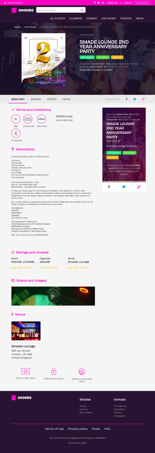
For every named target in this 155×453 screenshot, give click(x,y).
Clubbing (75, 18)
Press (96, 428)
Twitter (118, 412)
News (139, 18)
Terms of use (54, 428)
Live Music (108, 18)
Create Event (142, 3)
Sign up (112, 2)
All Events (57, 18)
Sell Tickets (86, 412)
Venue (66, 99)
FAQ (107, 428)
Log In (128, 2)
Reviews (36, 99)
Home (17, 26)
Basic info (18, 99)
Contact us (120, 406)
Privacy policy (78, 428)
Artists (51, 99)
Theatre (126, 18)
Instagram (119, 415)
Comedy (91, 18)
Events (83, 409)
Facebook (119, 409)
